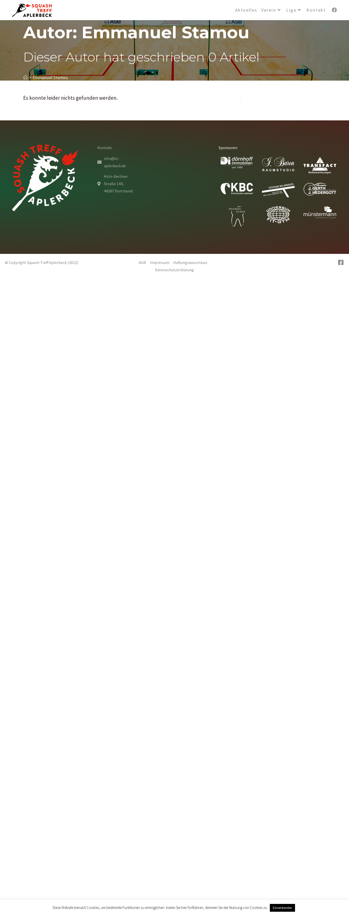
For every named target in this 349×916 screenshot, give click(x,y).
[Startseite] (25, 77)
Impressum (161, 262)
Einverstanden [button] (282, 908)
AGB (144, 262)
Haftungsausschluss (191, 262)
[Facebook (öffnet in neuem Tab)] (334, 10)
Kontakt (104, 147)
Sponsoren (228, 147)
